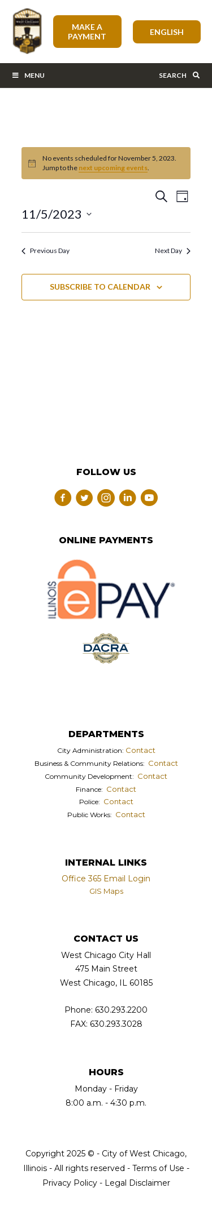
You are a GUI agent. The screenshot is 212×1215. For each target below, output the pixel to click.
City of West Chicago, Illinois (26, 31)
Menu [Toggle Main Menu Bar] (28, 75)
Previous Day (45, 250)
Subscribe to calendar (100, 286)
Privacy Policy (69, 1183)
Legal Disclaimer (137, 1183)
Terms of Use (157, 1168)
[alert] (106, 163)
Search (180, 75)
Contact (140, 750)
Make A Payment (87, 31)
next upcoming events (113, 167)
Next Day (173, 250)
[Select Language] (167, 31)
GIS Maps (106, 890)
